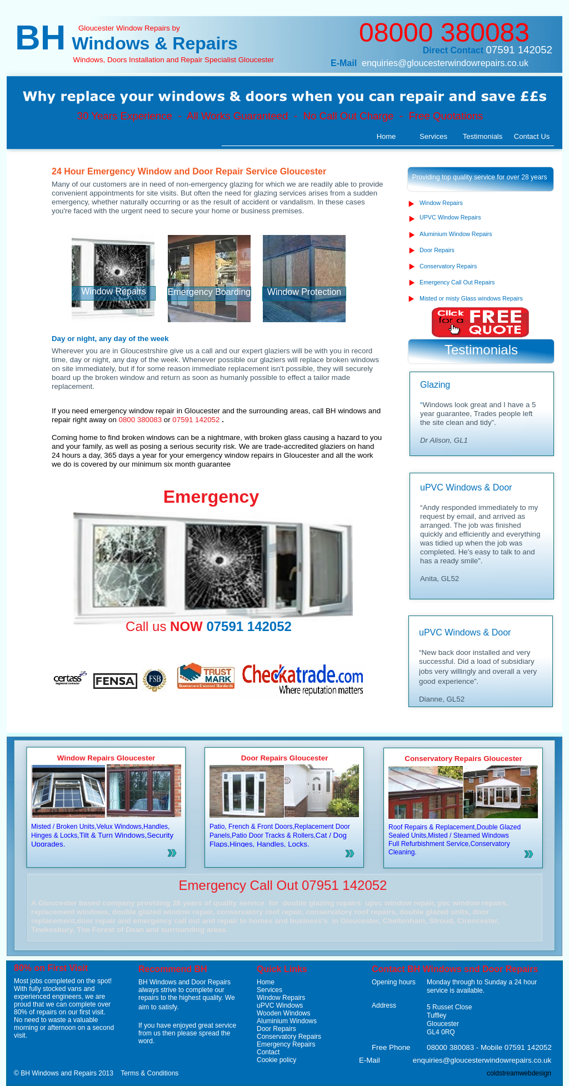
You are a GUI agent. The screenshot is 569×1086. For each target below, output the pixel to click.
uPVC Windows (280, 1005)
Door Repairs (276, 1029)
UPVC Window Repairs (450, 217)
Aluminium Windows (287, 1021)
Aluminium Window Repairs (456, 234)
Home (265, 982)
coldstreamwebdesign (519, 1073)
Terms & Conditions (149, 1073)
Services (269, 990)
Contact (268, 1052)
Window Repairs (281, 998)
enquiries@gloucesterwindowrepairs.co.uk (445, 63)
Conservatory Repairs (289, 1036)
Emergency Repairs (286, 1044)
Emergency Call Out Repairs (457, 282)
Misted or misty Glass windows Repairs (471, 298)
